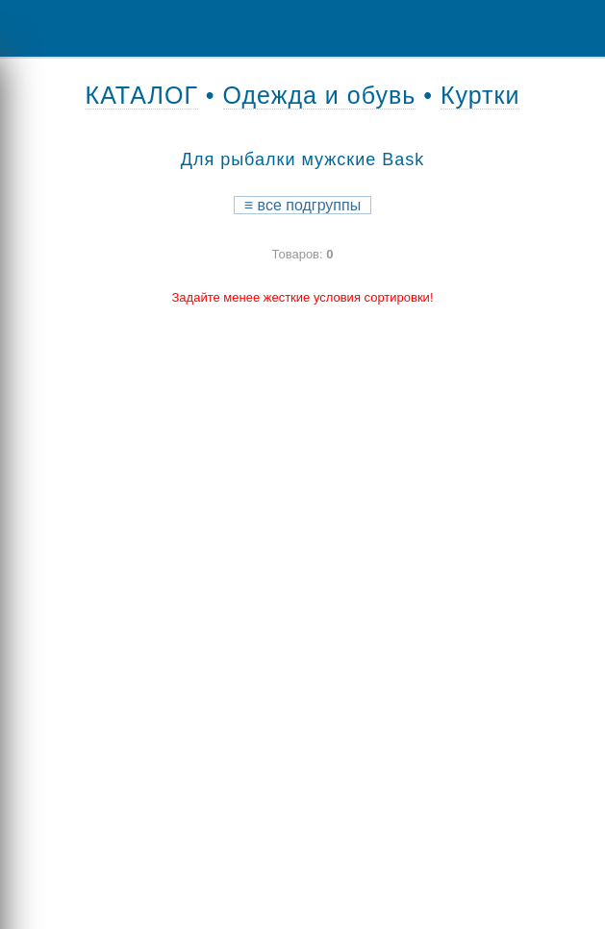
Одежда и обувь (319, 95)
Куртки (480, 95)
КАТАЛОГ (142, 95)
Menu (29, 28)
